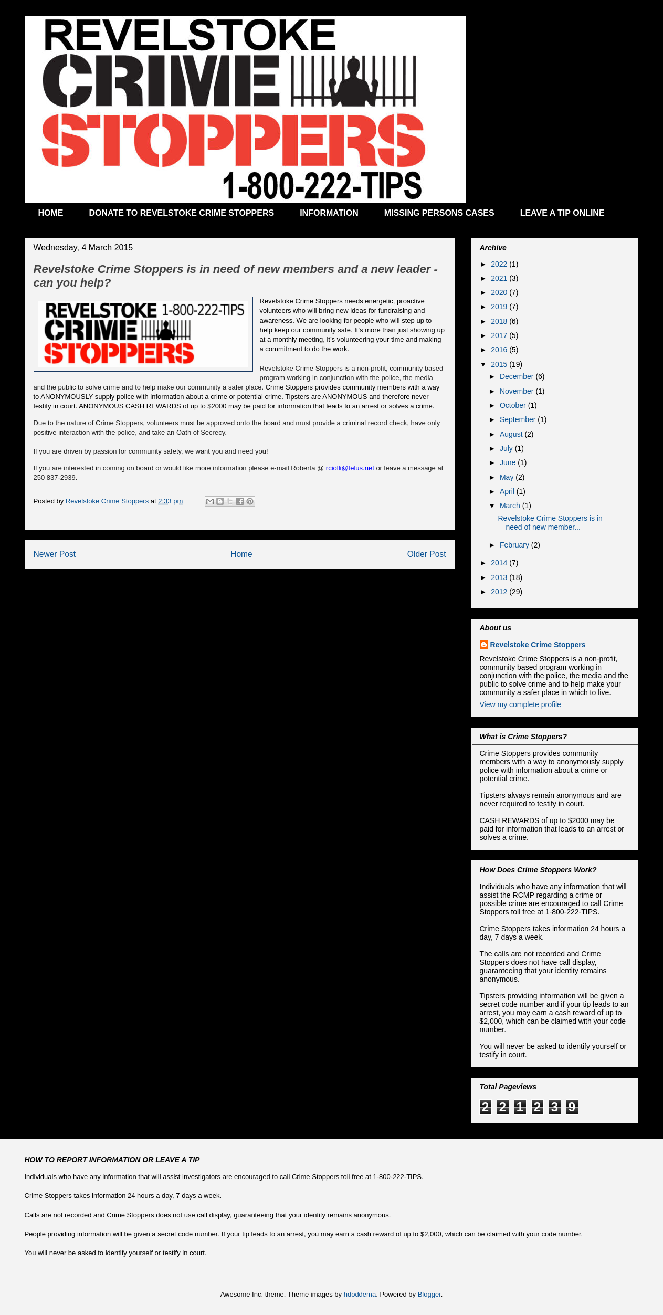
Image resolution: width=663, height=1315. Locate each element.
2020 (500, 292)
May (507, 477)
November (517, 391)
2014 (500, 563)
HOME (51, 212)
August (512, 434)
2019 (500, 306)
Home (241, 554)
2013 (500, 577)
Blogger (429, 1294)
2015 (500, 364)
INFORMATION (329, 212)
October (514, 405)
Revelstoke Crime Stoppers (538, 644)
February (515, 545)
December (517, 376)
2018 (500, 321)
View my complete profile (520, 704)
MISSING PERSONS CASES (439, 212)
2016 (500, 349)
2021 (500, 278)
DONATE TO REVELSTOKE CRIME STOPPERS (182, 212)
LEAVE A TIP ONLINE (562, 212)
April (508, 491)
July (507, 448)
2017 (500, 335)
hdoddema (360, 1294)
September (519, 419)
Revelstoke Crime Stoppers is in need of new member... (550, 522)
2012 (500, 591)
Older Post (426, 554)
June (509, 462)
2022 (500, 264)
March (511, 505)
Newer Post (55, 554)
